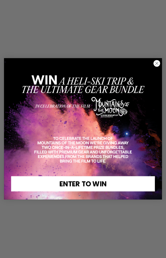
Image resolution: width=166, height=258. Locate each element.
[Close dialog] (156, 63)
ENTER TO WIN (83, 184)
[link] (83, 95)
